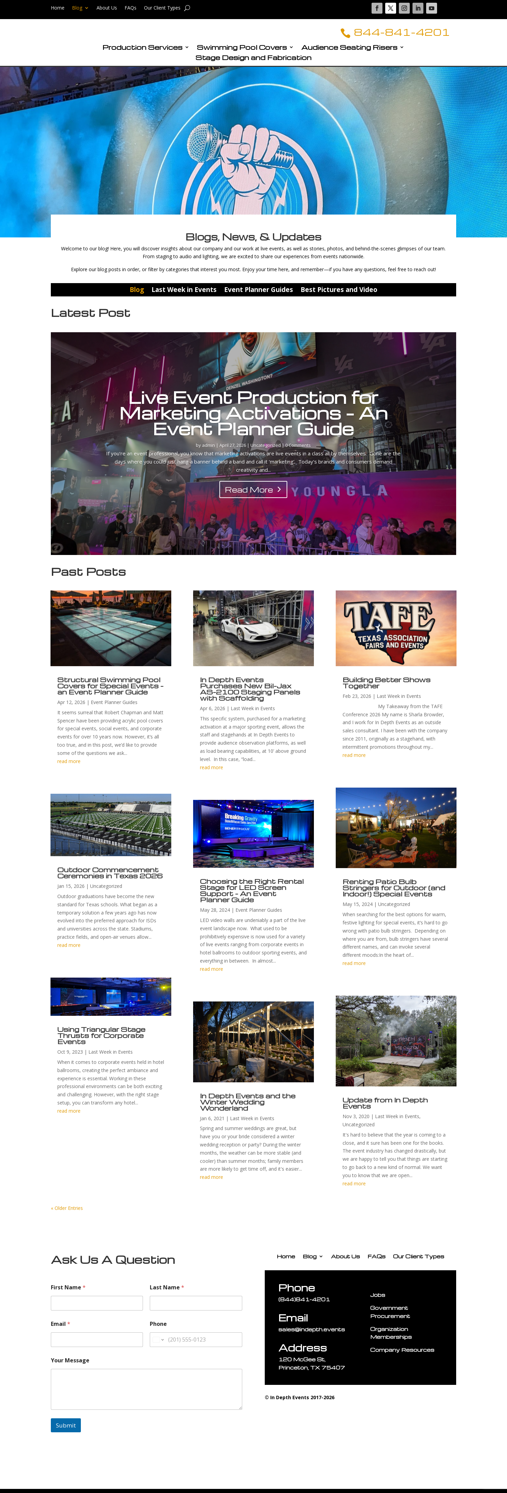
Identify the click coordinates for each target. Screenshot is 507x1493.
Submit (66, 1429)
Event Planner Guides (258, 294)
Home (57, 8)
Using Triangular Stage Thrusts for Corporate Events (101, 1039)
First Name (68, 1291)
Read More (249, 493)
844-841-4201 (392, 33)
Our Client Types (162, 8)
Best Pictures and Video (339, 294)
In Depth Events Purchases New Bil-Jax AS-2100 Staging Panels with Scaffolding (250, 692)
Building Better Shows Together (387, 686)
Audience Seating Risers (349, 52)
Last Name (167, 1291)
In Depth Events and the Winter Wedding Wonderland (247, 1105)
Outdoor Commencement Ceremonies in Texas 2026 (110, 876)
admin (208, 449)
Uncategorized (265, 449)
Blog (77, 8)
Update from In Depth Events (385, 1106)
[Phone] (196, 1343)
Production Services (142, 52)
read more (69, 765)
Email (60, 1328)
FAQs (130, 8)
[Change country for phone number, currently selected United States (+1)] (158, 1343)
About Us (107, 8)
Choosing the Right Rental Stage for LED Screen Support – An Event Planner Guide (252, 894)
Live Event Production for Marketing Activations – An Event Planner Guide (253, 416)
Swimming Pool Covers (242, 52)
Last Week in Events (184, 294)
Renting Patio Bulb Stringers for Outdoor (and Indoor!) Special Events (394, 891)
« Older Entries (67, 1212)
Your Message (70, 1364)
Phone (158, 1328)
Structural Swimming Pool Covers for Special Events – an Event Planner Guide (110, 689)
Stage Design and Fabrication (253, 62)
